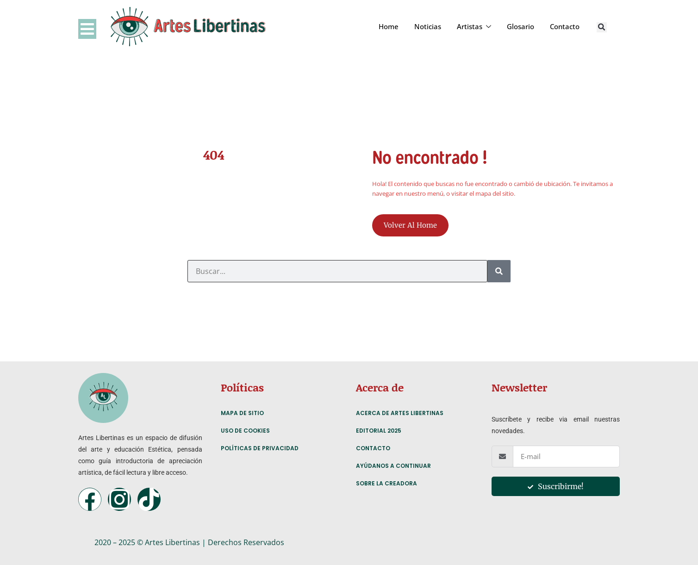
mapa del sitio (494, 193)
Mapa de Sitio (242, 413)
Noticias (427, 26)
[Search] (499, 271)
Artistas (474, 26)
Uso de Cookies (245, 431)
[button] (602, 27)
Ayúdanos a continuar (393, 466)
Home (389, 26)
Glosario (520, 26)
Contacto (565, 26)
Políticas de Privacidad (260, 448)
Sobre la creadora (386, 483)
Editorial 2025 (378, 431)
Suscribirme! (556, 486)
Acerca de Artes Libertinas (399, 413)
